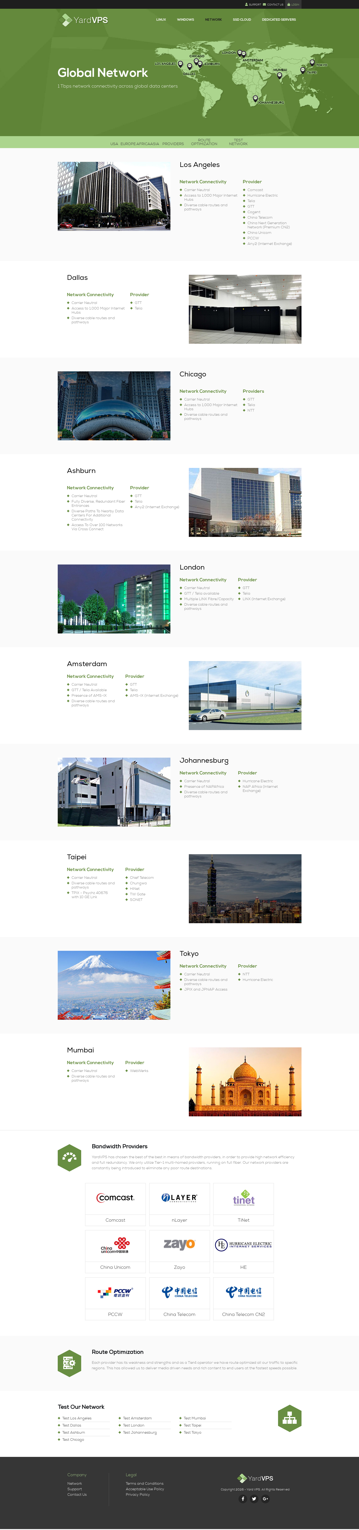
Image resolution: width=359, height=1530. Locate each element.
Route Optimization (224, 142)
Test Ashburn (73, 1433)
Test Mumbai (195, 1419)
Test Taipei (192, 1426)
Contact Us (273, 4)
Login (293, 4)
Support (253, 4)
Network (213, 20)
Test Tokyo (192, 1433)
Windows (185, 20)
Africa (129, 142)
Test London (133, 1426)
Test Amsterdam (137, 1419)
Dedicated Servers (279, 20)
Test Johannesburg (140, 1433)
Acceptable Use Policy (145, 1490)
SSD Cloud (242, 20)
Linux (161, 20)
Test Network (271, 142)
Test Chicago (73, 1440)
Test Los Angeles (77, 1419)
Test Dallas (71, 1426)
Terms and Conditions (145, 1484)
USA (77, 142)
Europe (101, 142)
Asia (153, 142)
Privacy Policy (138, 1495)
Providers (181, 142)
